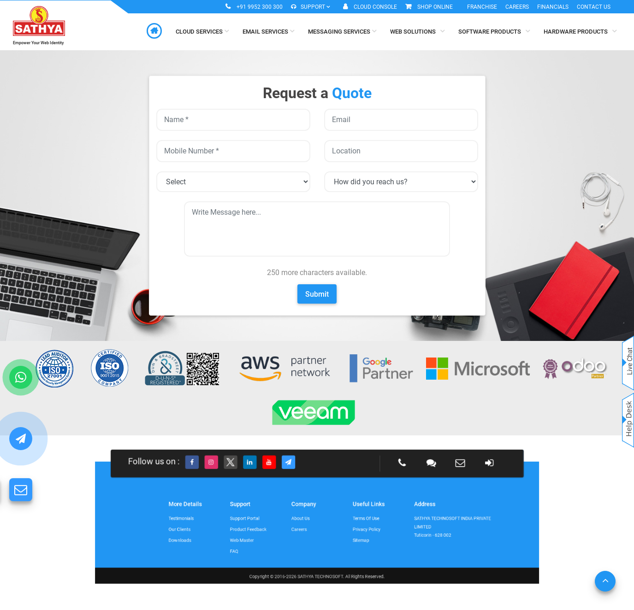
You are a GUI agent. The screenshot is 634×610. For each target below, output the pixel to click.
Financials (553, 7)
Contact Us (593, 7)
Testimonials (244, 520)
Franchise (482, 7)
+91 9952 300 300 (260, 7)
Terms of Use (343, 520)
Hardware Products (580, 31)
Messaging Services (342, 31)
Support (310, 7)
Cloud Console (375, 7)
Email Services (268, 31)
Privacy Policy (343, 526)
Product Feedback (280, 526)
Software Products (494, 31)
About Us (308, 520)
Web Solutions (417, 31)
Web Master (277, 532)
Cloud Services (202, 31)
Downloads (244, 532)
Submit (317, 294)
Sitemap (340, 532)
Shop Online (435, 7)
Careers (517, 7)
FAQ (273, 537)
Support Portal (278, 520)
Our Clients (243, 526)
